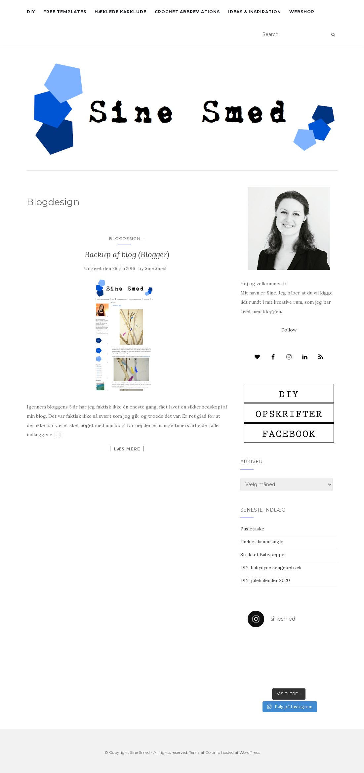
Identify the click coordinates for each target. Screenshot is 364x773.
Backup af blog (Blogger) (127, 254)
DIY (31, 11)
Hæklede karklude (120, 11)
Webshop (301, 11)
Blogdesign (124, 238)
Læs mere (127, 448)
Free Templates (64, 11)
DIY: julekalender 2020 (265, 580)
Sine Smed (155, 268)
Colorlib (212, 752)
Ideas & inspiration (254, 11)
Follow (289, 330)
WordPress (249, 752)
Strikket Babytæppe (262, 555)
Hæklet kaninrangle (261, 542)
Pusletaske (252, 529)
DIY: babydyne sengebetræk (271, 567)
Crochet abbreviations (187, 11)
